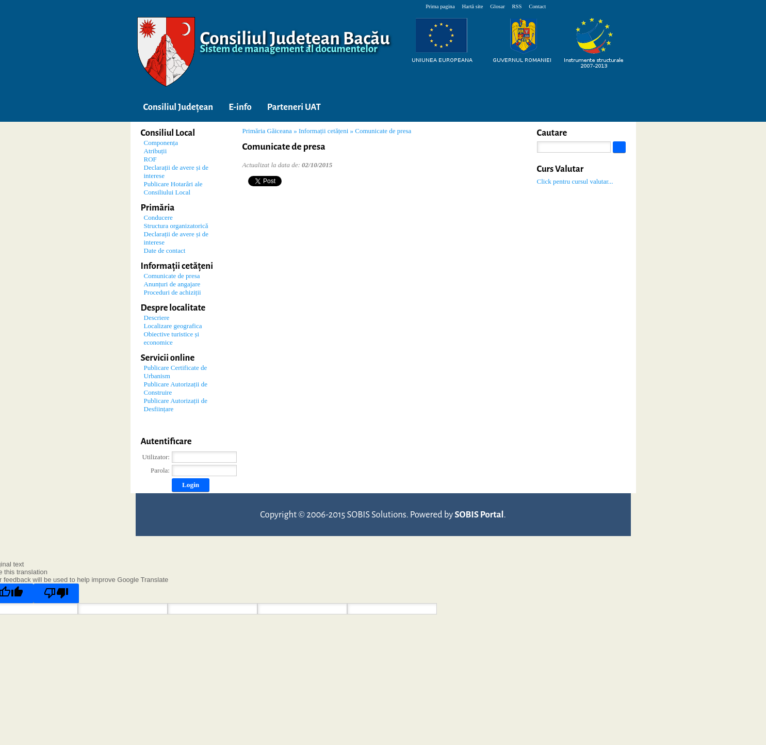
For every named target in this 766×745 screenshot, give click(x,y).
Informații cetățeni (323, 131)
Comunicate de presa (383, 131)
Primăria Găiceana (267, 131)
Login (190, 485)
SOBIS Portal (478, 515)
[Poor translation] (56, 593)
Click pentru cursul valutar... (575, 181)
